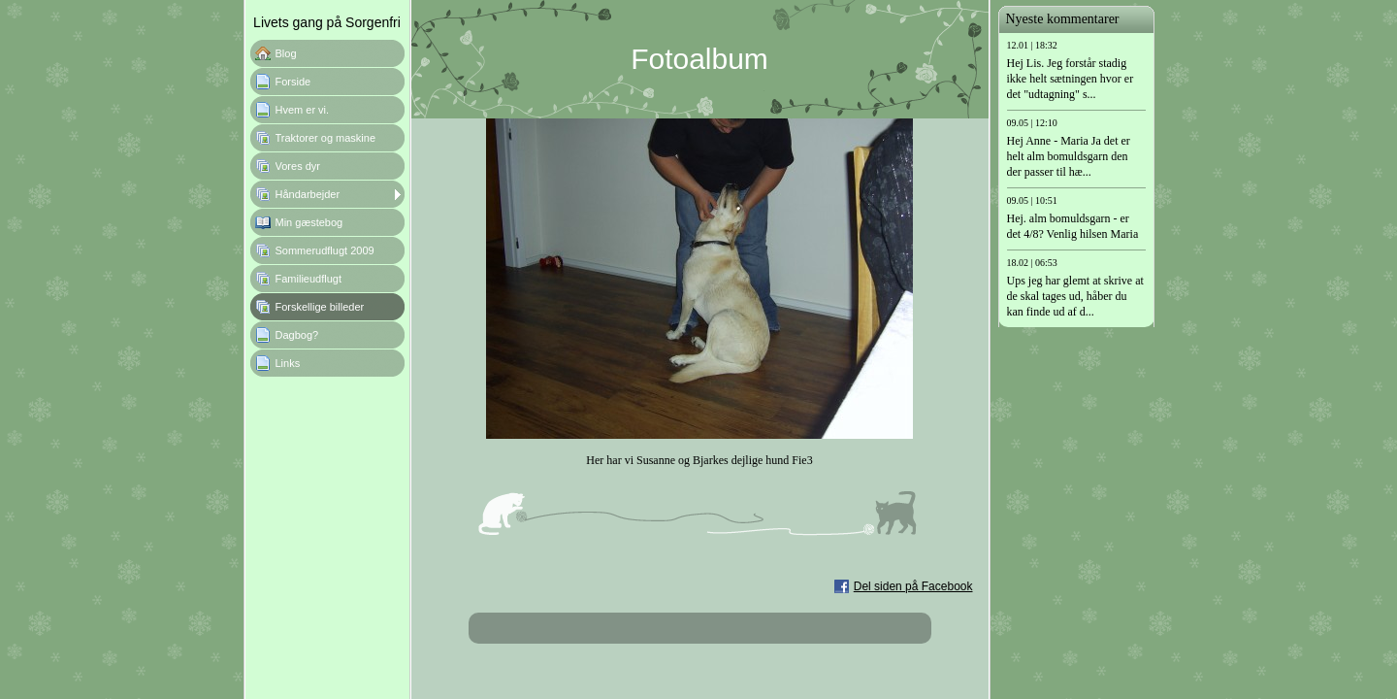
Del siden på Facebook (913, 586)
